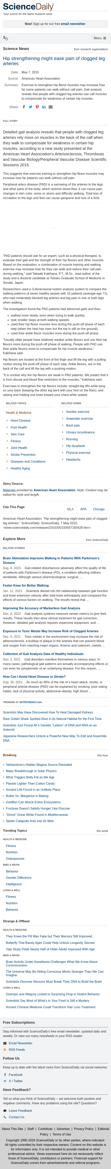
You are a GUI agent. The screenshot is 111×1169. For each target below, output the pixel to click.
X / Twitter (16, 1081)
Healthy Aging (20, 468)
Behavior (12, 871)
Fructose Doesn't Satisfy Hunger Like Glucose (38, 808)
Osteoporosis (15, 858)
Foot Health (19, 427)
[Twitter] (30, 107)
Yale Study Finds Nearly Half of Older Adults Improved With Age (50, 949)
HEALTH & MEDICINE (15, 839)
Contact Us (16, 1117)
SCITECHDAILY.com (30, 702)
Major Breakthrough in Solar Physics (31, 771)
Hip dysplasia (75, 446)
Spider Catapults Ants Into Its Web (30, 821)
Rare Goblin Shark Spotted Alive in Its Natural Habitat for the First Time (52, 719)
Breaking (9, 755)
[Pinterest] (37, 107)
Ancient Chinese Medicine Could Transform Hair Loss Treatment (50, 1007)
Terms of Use (62, 1134)
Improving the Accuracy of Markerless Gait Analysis (41, 608)
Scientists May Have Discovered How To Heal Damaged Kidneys (48, 712)
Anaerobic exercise (79, 418)
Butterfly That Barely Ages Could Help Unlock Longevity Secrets (50, 942)
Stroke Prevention (23, 454)
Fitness (16, 441)
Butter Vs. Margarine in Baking (27, 796)
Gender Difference (18, 877)
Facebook (16, 1074)
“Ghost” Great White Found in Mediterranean (37, 814)
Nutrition (12, 852)
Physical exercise (78, 452)
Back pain (73, 425)
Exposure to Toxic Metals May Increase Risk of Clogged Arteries (50, 631)
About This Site (12, 1129)
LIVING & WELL (11, 890)
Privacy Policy (84, 1129)
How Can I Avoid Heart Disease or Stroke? (34, 676)
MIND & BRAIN (11, 864)
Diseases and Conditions (28, 461)
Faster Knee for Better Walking (26, 585)
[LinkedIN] (44, 107)
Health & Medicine (18, 412)
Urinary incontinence (80, 432)
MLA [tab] (70, 509)
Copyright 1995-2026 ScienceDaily (30, 1140)
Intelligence (14, 884)
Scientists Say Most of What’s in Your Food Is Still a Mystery (47, 1000)
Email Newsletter (20, 1043)
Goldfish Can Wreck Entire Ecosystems (33, 802)
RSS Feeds (17, 1049)
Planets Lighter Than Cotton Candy (30, 783)
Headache (73, 459)
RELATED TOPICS (16, 403)
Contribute (45, 1129)
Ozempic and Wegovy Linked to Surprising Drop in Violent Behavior (53, 994)
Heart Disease (20, 420)
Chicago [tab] (99, 509)
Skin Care (17, 434)
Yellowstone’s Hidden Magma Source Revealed (39, 764)
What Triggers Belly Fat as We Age (30, 777)
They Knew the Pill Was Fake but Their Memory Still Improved (49, 936)
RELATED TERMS (71, 403)
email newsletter (73, 23)
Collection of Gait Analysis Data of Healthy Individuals (43, 654)
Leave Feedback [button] (20, 1110)
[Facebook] (24, 107)
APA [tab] (83, 509)
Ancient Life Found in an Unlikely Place (33, 789)
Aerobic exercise (77, 411)
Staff (30, 1129)
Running (72, 439)
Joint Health (19, 447)
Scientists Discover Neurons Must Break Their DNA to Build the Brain (54, 981)
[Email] (50, 107)
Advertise (63, 1129)
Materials (9, 490)
